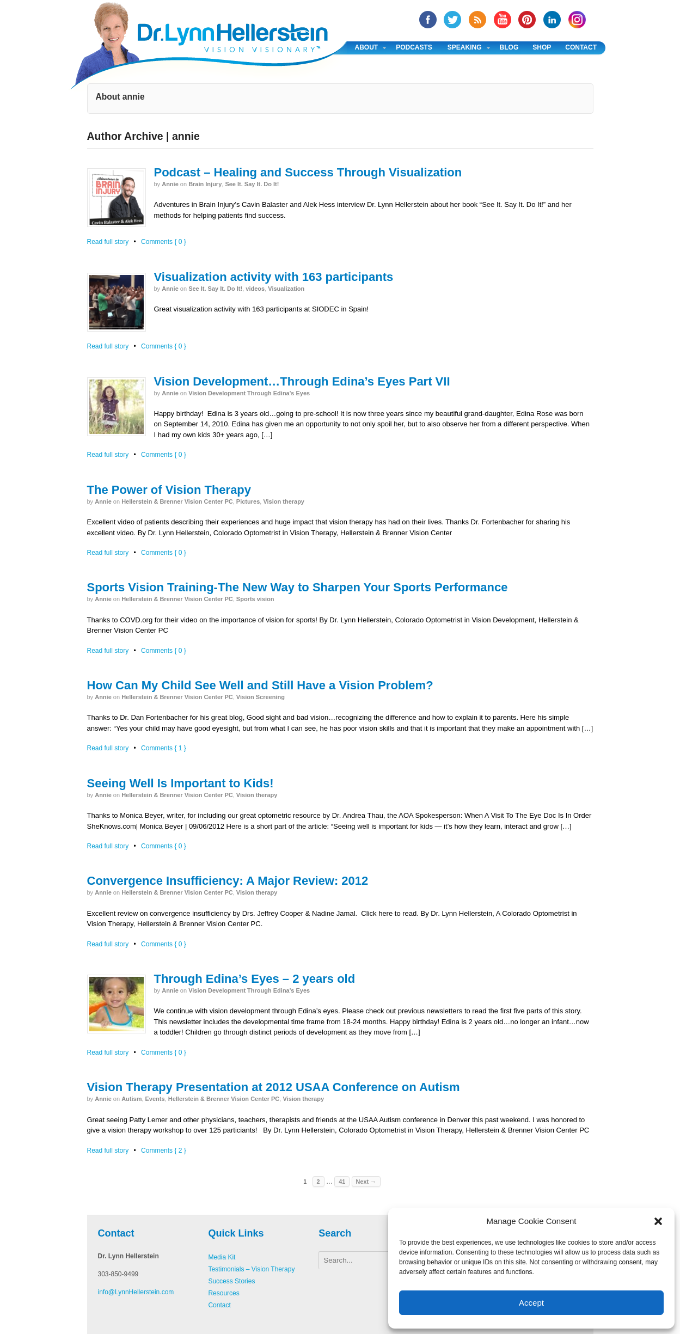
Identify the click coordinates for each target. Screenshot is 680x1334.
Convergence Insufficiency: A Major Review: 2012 (228, 881)
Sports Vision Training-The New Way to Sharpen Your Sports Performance (297, 587)
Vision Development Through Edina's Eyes (249, 393)
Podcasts (414, 47)
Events (155, 1099)
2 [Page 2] (318, 1181)
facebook (428, 19)
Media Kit (221, 1257)
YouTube (502, 19)
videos (255, 288)
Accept (531, 1302)
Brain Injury (205, 184)
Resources (223, 1293)
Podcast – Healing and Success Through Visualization (308, 172)
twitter (452, 19)
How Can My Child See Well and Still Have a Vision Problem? (260, 685)
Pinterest (527, 19)
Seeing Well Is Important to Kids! (180, 783)
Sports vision (255, 599)
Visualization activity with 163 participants (274, 277)
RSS (477, 19)
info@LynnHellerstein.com (136, 1292)
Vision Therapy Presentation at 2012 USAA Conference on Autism (273, 1087)
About (366, 47)
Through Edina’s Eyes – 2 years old (255, 979)
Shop (541, 47)
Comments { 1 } (163, 748)
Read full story (108, 242)
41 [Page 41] (342, 1181)
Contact (581, 47)
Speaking (465, 47)
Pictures (248, 501)
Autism (131, 1099)
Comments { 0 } (163, 242)
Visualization (286, 288)
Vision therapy (283, 501)
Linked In (552, 19)
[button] (658, 1221)
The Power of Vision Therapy (169, 490)
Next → (366, 1181)
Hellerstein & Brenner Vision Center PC (177, 501)
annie (170, 184)
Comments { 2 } (163, 1150)
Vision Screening (260, 697)
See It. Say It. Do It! (252, 184)
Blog (509, 47)
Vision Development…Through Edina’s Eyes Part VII (302, 381)
